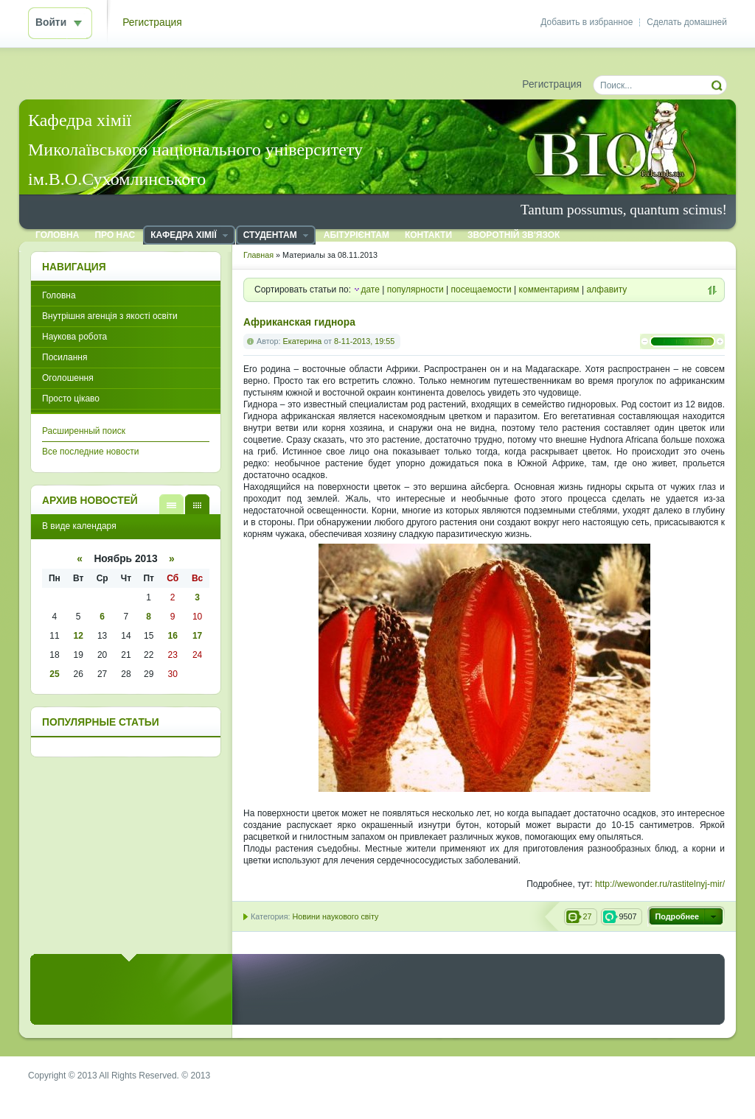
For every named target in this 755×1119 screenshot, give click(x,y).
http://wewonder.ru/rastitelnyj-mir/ (660, 884)
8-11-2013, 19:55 (364, 341)
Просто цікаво (71, 398)
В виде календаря (197, 504)
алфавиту (606, 289)
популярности (415, 289)
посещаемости (481, 289)
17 (197, 636)
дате (370, 289)
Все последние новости (90, 451)
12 (78, 636)
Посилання (64, 357)
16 (172, 636)
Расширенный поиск (83, 431)
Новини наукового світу (335, 916)
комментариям (549, 289)
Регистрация (152, 22)
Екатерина (302, 341)
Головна (59, 295)
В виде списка (171, 504)
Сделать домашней (687, 22)
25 (54, 674)
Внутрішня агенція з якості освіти (110, 316)
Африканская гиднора (299, 322)
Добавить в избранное (586, 22)
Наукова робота (74, 337)
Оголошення (68, 378)
